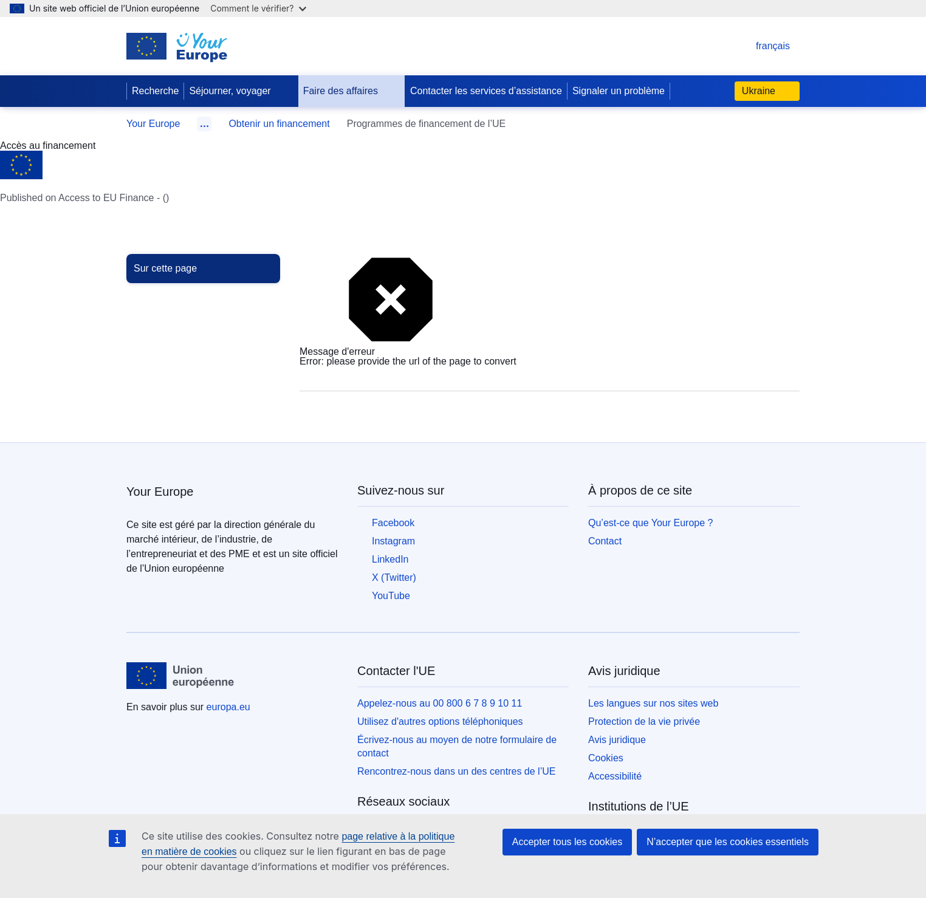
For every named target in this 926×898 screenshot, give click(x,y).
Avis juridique (617, 740)
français (761, 46)
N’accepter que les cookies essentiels (727, 842)
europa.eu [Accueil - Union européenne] (228, 707)
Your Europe (153, 123)
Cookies (605, 758)
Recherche (155, 91)
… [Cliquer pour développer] (204, 123)
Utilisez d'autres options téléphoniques (440, 721)
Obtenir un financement (278, 123)
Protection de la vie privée (644, 721)
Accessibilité (615, 776)
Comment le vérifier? (258, 8)
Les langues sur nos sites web (653, 703)
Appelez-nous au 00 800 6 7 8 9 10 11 (439, 703)
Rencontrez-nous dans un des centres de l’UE (456, 771)
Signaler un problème (618, 91)
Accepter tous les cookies (567, 842)
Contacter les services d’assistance (486, 91)
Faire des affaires (350, 91)
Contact (605, 541)
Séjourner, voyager (239, 91)
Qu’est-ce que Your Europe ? (650, 523)
